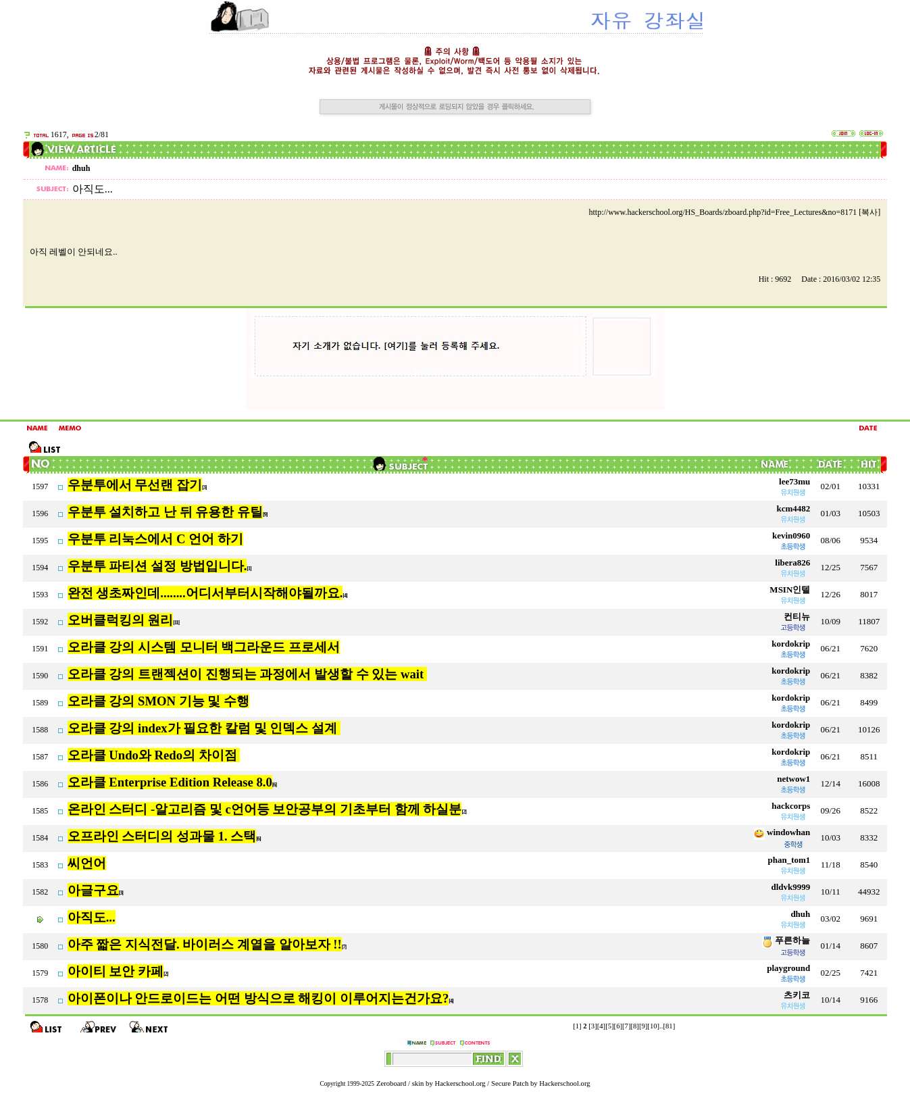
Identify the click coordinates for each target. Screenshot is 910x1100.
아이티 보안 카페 (115, 971)
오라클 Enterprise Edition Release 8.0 (170, 782)
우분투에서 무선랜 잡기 (135, 485)
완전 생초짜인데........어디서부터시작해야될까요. (205, 593)
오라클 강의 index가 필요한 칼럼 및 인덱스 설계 (204, 728)
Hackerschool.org (459, 1083)
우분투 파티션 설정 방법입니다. (157, 566)
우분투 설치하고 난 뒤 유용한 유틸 (165, 512)
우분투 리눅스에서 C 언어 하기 (155, 539)
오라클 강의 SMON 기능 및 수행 (158, 701)
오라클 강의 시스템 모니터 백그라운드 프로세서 (204, 647)
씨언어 (87, 863)
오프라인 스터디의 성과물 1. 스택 (162, 836)
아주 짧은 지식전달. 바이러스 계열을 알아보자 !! (205, 944)
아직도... (92, 917)
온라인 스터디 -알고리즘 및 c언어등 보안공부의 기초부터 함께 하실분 (265, 809)
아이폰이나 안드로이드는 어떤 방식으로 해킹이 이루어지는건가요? (258, 998)
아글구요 (93, 890)
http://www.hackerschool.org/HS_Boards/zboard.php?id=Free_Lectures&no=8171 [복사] (735, 212)
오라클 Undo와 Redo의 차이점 (154, 755)
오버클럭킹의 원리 (121, 620)
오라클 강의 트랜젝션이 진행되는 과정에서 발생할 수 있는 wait (247, 674)
